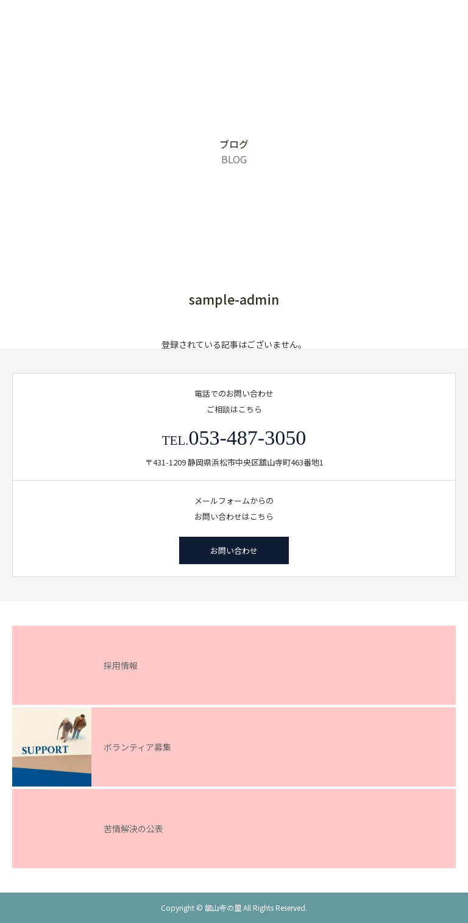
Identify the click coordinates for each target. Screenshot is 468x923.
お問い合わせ (234, 550)
